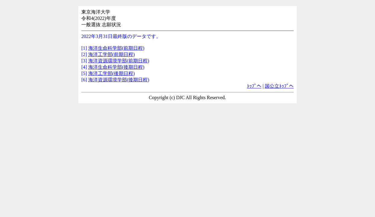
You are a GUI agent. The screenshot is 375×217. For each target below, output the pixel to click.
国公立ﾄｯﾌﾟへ (279, 86)
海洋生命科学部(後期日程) (116, 67)
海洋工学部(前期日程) (111, 54)
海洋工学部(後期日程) (111, 73)
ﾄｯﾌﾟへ (254, 86)
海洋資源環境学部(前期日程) (118, 60)
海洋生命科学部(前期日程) (116, 48)
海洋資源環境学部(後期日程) (118, 79)
